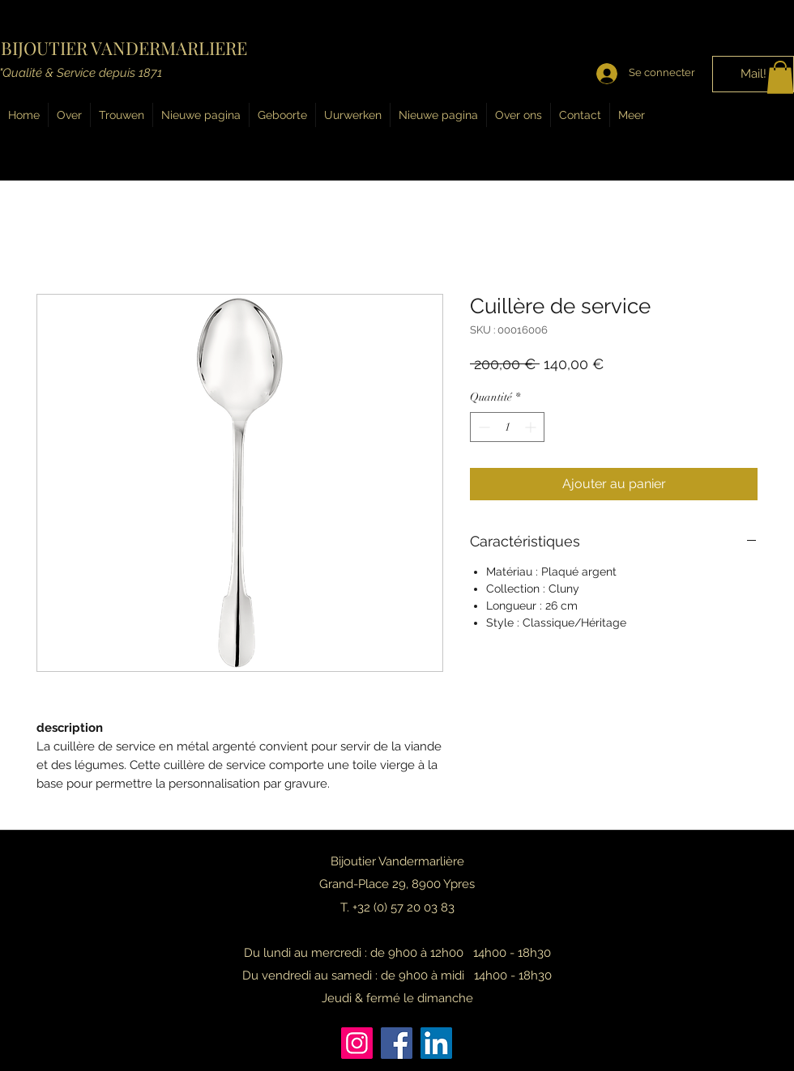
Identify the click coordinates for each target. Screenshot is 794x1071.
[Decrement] (482, 427)
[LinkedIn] (436, 1043)
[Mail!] (753, 74)
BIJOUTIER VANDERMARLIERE (124, 48)
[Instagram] (357, 1043)
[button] (780, 77)
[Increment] (532, 427)
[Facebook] (396, 1043)
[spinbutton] (507, 427)
